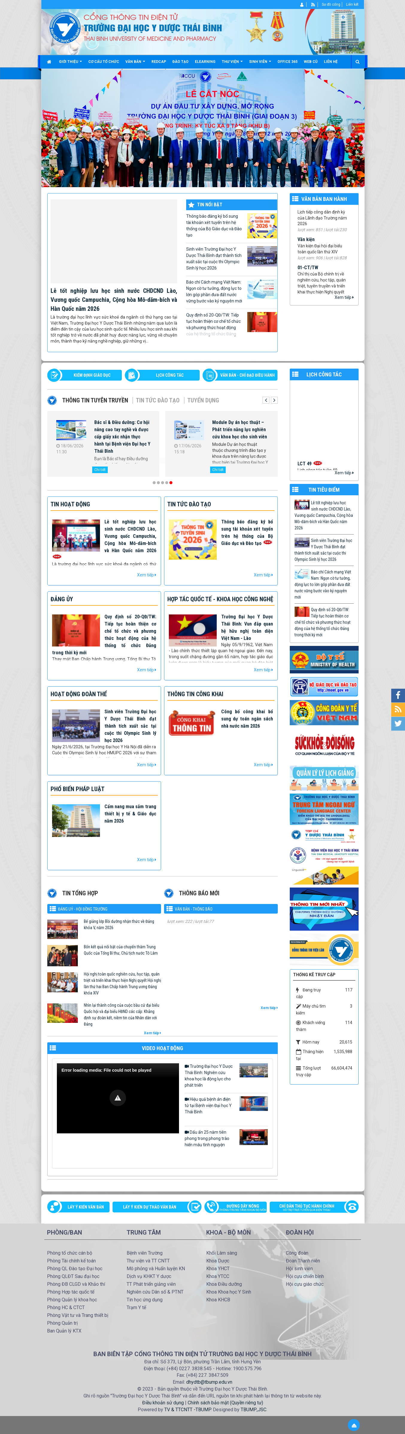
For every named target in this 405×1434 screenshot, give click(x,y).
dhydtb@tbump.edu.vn (209, 1382)
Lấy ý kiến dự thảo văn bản (149, 1207)
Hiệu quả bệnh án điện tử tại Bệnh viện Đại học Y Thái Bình (226, 1105)
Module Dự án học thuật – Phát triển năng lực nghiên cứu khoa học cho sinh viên (239, 430)
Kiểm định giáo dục (92, 375)
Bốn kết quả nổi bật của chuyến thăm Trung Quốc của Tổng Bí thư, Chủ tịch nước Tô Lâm (121, 950)
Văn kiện (306, 251)
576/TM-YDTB (181, 926)
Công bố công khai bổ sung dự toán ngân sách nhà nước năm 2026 (247, 719)
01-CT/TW (308, 279)
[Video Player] (118, 1098)
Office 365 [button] (287, 62)
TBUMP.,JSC (253, 1409)
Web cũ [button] (311, 62)
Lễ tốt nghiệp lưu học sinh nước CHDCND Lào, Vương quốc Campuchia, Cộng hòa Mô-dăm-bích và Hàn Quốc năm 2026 (114, 299)
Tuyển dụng (203, 400)
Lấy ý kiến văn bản (86, 1207)
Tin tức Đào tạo (158, 400)
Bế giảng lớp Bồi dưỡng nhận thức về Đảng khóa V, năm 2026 (119, 924)
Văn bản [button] (135, 64)
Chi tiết (100, 470)
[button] (118, 1098)
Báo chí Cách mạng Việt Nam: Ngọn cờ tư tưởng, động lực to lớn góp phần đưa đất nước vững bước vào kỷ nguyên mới (231, 291)
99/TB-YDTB (310, 217)
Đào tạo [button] (180, 62)
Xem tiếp (344, 297)
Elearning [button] (205, 62)
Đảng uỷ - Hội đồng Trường (82, 909)
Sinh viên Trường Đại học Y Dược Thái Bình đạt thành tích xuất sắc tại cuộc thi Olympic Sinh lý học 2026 (231, 258)
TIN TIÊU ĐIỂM (324, 490)
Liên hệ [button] (331, 62)
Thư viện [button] (232, 64)
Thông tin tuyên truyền (95, 400)
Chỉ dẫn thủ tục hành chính (311, 1208)
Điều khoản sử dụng (163, 1403)
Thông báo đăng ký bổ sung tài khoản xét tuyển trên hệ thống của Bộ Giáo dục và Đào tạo (231, 225)
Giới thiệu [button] (70, 64)
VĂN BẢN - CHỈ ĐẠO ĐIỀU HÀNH (247, 375)
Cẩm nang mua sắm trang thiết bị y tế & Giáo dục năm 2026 (130, 814)
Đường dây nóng (238, 1208)
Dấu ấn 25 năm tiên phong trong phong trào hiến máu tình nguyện (226, 1138)
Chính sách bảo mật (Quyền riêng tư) (225, 1403)
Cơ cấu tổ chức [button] (103, 62)
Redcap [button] (158, 62)
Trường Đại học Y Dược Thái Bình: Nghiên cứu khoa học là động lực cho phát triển (226, 1075)
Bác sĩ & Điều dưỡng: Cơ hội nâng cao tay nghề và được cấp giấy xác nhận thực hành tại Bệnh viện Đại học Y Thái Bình (122, 437)
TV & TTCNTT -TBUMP (187, 1409)
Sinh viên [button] (260, 64)
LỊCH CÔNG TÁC (169, 375)
